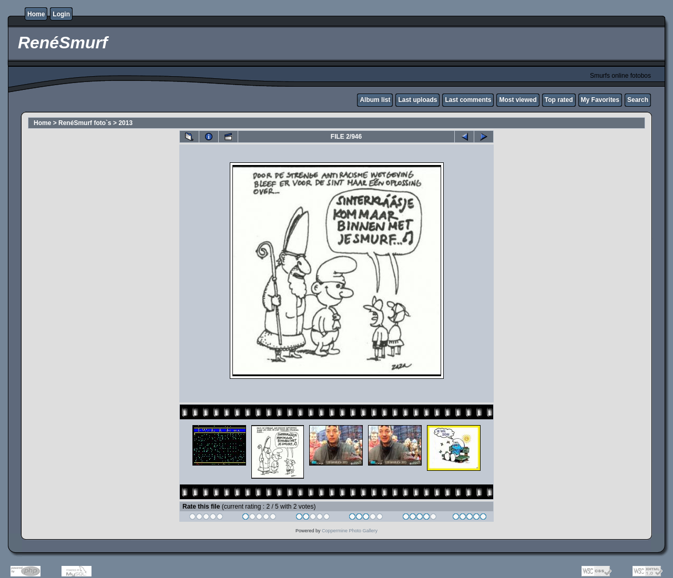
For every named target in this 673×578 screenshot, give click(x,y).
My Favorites (600, 100)
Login (61, 14)
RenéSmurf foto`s (84, 123)
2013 (125, 123)
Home (36, 14)
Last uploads (417, 100)
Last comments (468, 100)
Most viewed (517, 100)
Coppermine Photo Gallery (350, 530)
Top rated (559, 100)
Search (637, 100)
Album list (375, 100)
